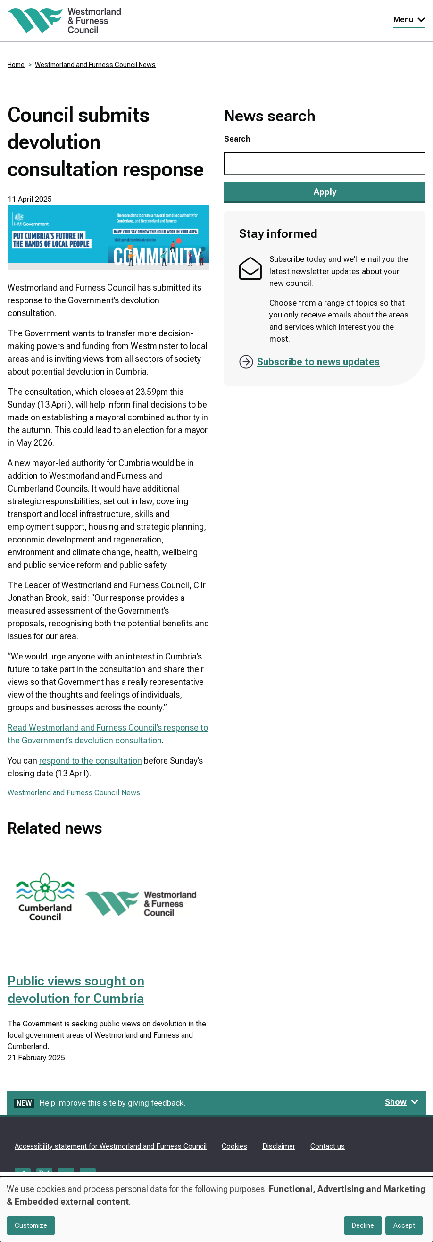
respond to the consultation (90, 761)
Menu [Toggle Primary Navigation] (409, 19)
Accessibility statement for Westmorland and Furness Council (111, 1146)
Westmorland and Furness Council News (95, 64)
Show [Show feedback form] (402, 1102)
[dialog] (216, 1209)
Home (16, 64)
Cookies (234, 1146)
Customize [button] (31, 1225)
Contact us (327, 1146)
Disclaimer (278, 1146)
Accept (404, 1225)
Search (237, 138)
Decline (363, 1225)
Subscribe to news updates (318, 361)
